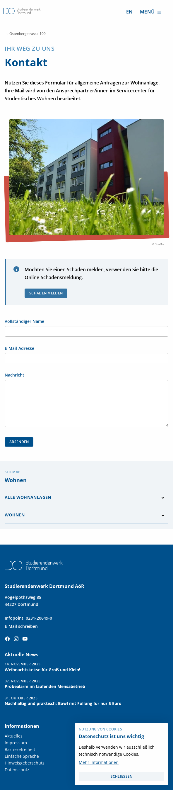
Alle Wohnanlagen (28, 497)
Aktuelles (14, 736)
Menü (151, 12)
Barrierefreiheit (20, 749)
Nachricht (14, 375)
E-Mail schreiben (21, 626)
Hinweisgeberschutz (24, 763)
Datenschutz (17, 769)
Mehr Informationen (99, 762)
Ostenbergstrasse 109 (27, 33)
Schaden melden (46, 293)
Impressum (16, 742)
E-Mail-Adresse (19, 348)
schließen (122, 776)
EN (129, 12)
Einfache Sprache (22, 756)
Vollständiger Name (24, 321)
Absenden (19, 441)
